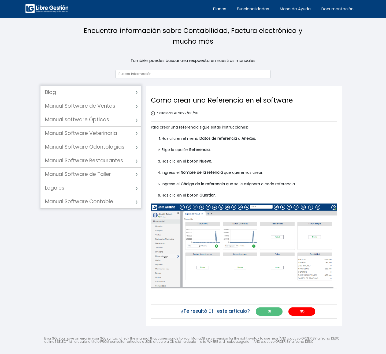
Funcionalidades (253, 9)
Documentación (337, 9)
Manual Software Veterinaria (81, 133)
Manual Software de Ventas (80, 106)
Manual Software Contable (79, 201)
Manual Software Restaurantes (84, 160)
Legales (54, 187)
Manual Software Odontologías (84, 146)
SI (269, 311)
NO (302, 311)
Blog (50, 92)
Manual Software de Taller (78, 174)
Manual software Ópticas (77, 119)
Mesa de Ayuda (295, 9)
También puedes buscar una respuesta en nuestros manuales (193, 60)
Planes (219, 9)
